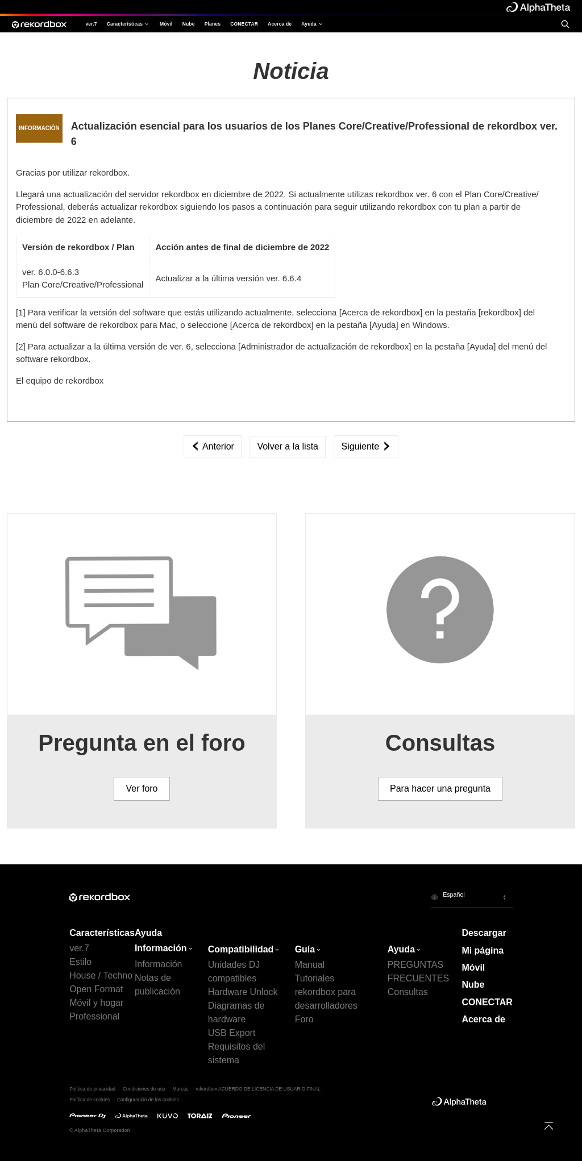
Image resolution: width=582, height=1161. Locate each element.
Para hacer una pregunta (440, 788)
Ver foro (141, 788)
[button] (472, 896)
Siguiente (365, 446)
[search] (565, 24)
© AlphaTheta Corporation (99, 1130)
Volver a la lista (287, 446)
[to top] (549, 1125)
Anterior (212, 446)
